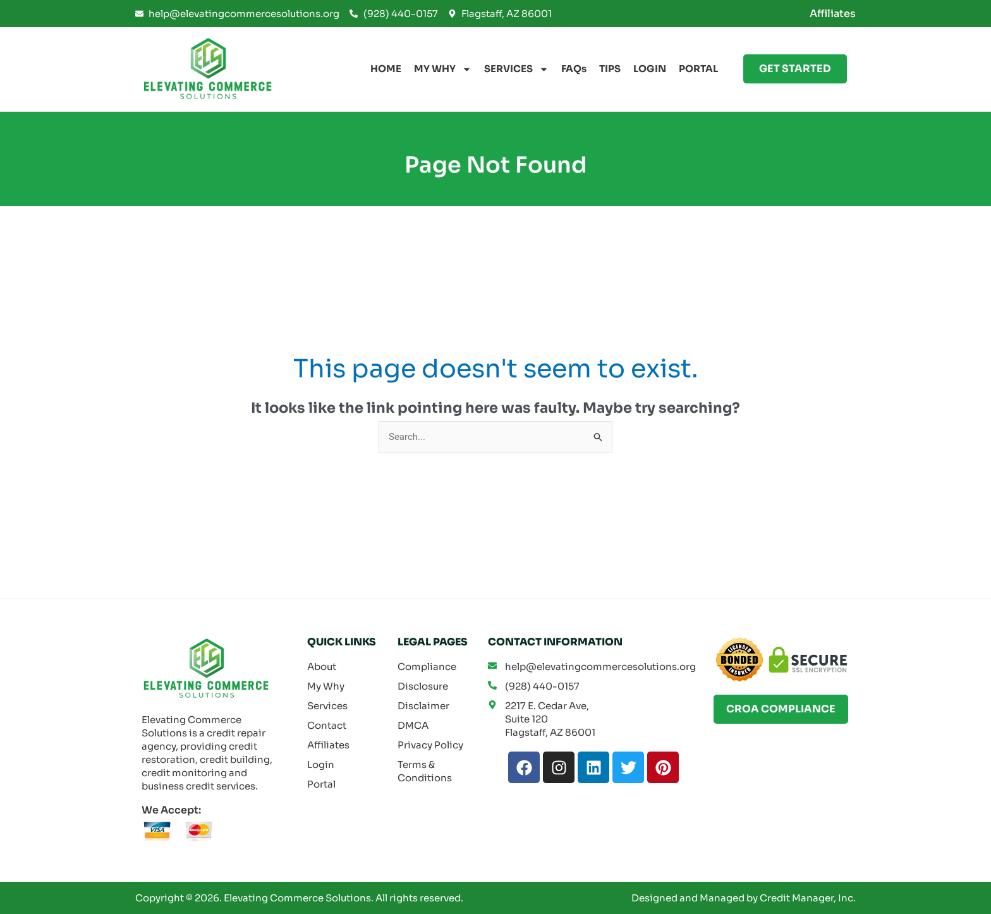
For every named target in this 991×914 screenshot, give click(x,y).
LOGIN (649, 69)
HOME (385, 69)
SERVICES (516, 69)
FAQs (574, 69)
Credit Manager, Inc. (808, 898)
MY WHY (442, 69)
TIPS (610, 69)
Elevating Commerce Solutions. (299, 898)
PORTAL (698, 69)
